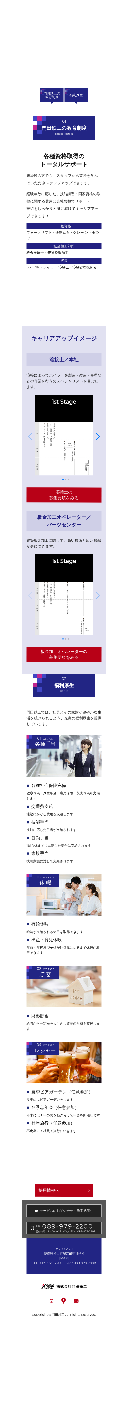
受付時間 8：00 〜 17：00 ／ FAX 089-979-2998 (66, 1227)
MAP (64, 1258)
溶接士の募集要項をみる (64, 494)
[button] (63, 479)
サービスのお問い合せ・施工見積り (66, 1211)
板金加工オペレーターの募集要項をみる (64, 654)
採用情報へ (49, 1190)
